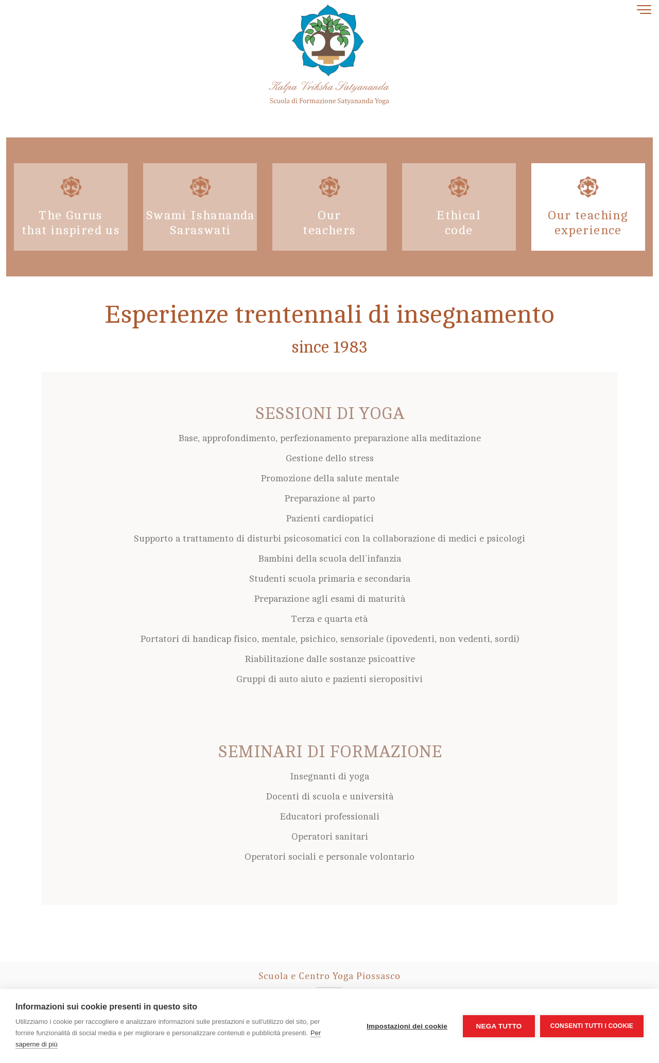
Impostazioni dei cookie (407, 1026)
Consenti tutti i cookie (591, 1026)
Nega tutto (499, 1026)
